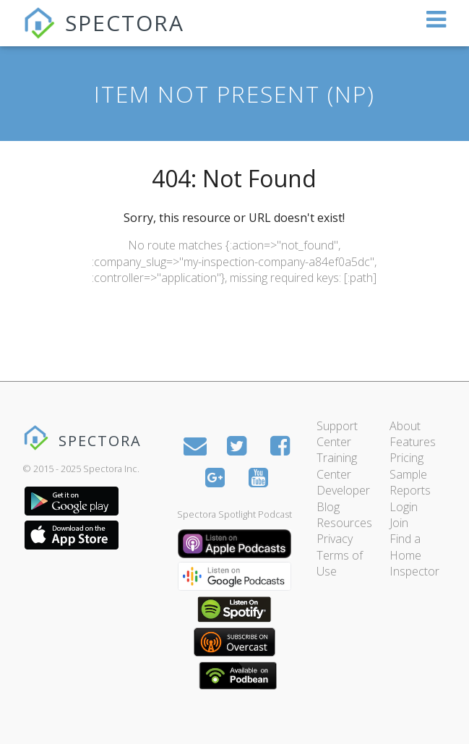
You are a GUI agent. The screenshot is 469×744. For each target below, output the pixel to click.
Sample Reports (410, 482)
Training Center (337, 466)
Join (399, 523)
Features (413, 442)
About (405, 426)
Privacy (335, 539)
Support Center (337, 434)
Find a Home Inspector (414, 555)
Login (404, 507)
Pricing (406, 458)
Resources (344, 523)
